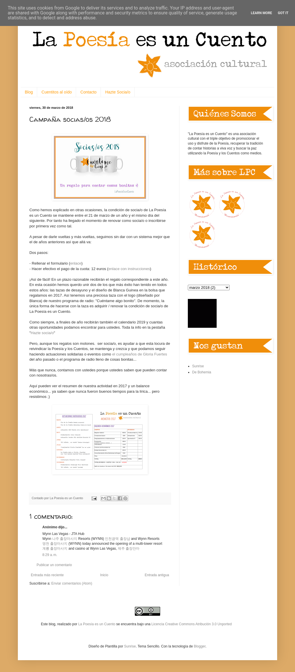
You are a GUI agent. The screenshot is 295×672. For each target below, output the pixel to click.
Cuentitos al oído (56, 92)
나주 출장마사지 (64, 539)
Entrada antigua (157, 575)
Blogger (200, 646)
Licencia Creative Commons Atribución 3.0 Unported (192, 624)
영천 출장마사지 (54, 544)
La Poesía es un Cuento (97, 624)
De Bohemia (201, 372)
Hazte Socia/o (117, 92)
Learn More (261, 13)
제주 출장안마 (128, 548)
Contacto (88, 92)
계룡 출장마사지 (54, 548)
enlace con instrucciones (129, 269)
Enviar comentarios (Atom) (71, 583)
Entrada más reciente (47, 575)
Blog (29, 92)
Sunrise (198, 366)
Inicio (104, 575)
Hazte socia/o (42, 333)
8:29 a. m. (49, 555)
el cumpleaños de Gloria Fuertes (139, 354)
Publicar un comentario (54, 565)
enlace (75, 263)
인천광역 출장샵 (117, 539)
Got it (283, 13)
